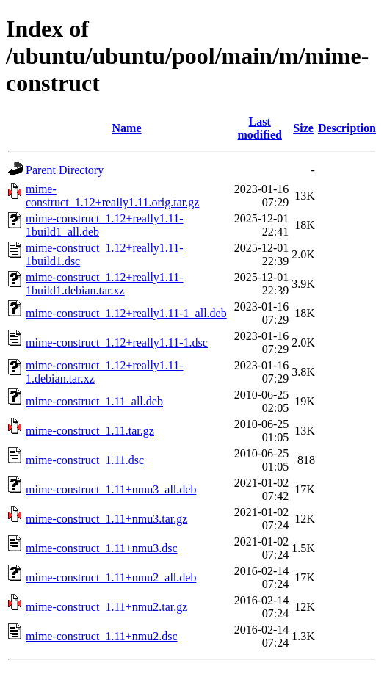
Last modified (259, 128)
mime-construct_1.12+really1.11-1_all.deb (126, 313)
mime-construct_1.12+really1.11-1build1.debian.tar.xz (105, 284)
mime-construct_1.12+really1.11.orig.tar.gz (112, 196)
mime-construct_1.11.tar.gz (90, 430)
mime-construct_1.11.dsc (85, 460)
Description (347, 128)
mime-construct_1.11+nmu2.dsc (102, 636)
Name (127, 128)
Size (303, 128)
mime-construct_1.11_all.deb (94, 401)
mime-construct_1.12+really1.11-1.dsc (117, 342)
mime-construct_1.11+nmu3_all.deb (111, 489)
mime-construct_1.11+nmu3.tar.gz (106, 518)
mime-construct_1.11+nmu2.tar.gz (106, 607)
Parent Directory (65, 170)
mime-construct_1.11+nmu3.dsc (102, 548)
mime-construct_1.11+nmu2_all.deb (111, 577)
